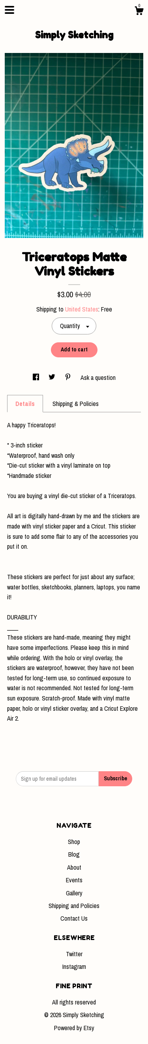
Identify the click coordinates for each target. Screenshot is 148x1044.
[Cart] (139, 12)
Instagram (74, 966)
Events (74, 880)
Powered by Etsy (74, 1027)
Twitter (74, 954)
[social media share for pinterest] (69, 377)
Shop (74, 841)
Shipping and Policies (74, 905)
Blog (74, 854)
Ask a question (98, 377)
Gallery (74, 893)
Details (25, 403)
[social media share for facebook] (37, 377)
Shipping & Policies (75, 403)
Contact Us (74, 918)
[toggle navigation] (9, 10)
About (74, 867)
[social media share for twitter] (53, 377)
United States (81, 309)
